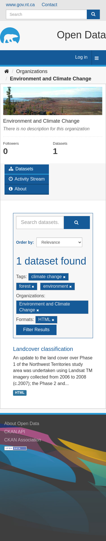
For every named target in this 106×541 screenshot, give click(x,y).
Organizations (31, 71)
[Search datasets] (53, 14)
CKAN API (14, 431)
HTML (19, 393)
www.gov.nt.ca (20, 4)
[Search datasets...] (40, 222)
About (17, 188)
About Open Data (21, 423)
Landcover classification (43, 349)
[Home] (6, 71)
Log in (81, 57)
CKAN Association (22, 439)
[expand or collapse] (97, 58)
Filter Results (36, 329)
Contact (49, 4)
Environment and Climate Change (50, 79)
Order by (24, 242)
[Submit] (93, 14)
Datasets (21, 168)
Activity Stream (27, 179)
